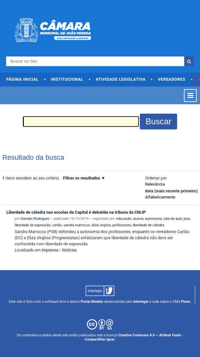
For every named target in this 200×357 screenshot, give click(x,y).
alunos (138, 219)
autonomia (153, 219)
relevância (155, 184)
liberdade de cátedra (148, 225)
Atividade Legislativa (121, 79)
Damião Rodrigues (35, 219)
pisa (187, 219)
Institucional (67, 79)
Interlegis (140, 302)
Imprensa (50, 250)
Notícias (69, 250)
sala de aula (172, 219)
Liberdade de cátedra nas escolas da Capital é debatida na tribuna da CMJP (76, 212)
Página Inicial (22, 79)
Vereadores (171, 79)
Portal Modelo (92, 302)
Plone (185, 302)
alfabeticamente (160, 197)
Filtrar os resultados (81, 178)
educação (123, 219)
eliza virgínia (101, 225)
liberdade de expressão (32, 225)
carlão (57, 225)
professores (121, 225)
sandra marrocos (76, 225)
